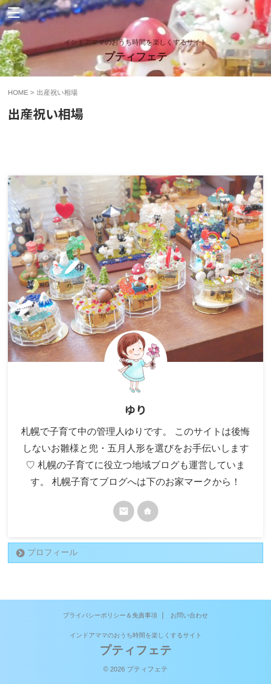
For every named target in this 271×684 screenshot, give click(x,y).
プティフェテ (135, 56)
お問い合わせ (189, 615)
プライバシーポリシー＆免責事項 (110, 615)
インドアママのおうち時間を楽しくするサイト (136, 635)
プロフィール (52, 552)
